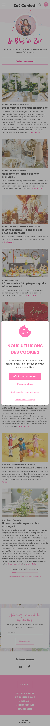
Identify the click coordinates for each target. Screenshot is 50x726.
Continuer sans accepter (25, 400)
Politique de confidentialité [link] (25, 392)
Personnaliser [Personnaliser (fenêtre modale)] (25, 384)
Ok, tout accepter (24, 376)
